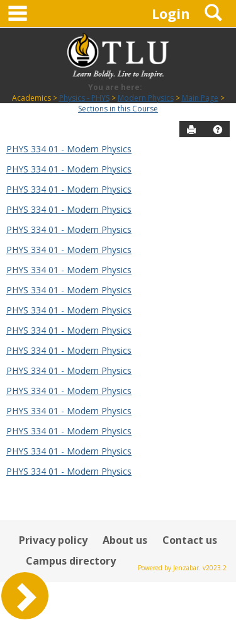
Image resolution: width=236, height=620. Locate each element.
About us (125, 540)
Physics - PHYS (84, 98)
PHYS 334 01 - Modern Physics (69, 149)
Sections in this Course (118, 108)
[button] (218, 129)
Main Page (200, 98)
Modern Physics (146, 98)
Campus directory (71, 561)
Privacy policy (53, 540)
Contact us (189, 540)
